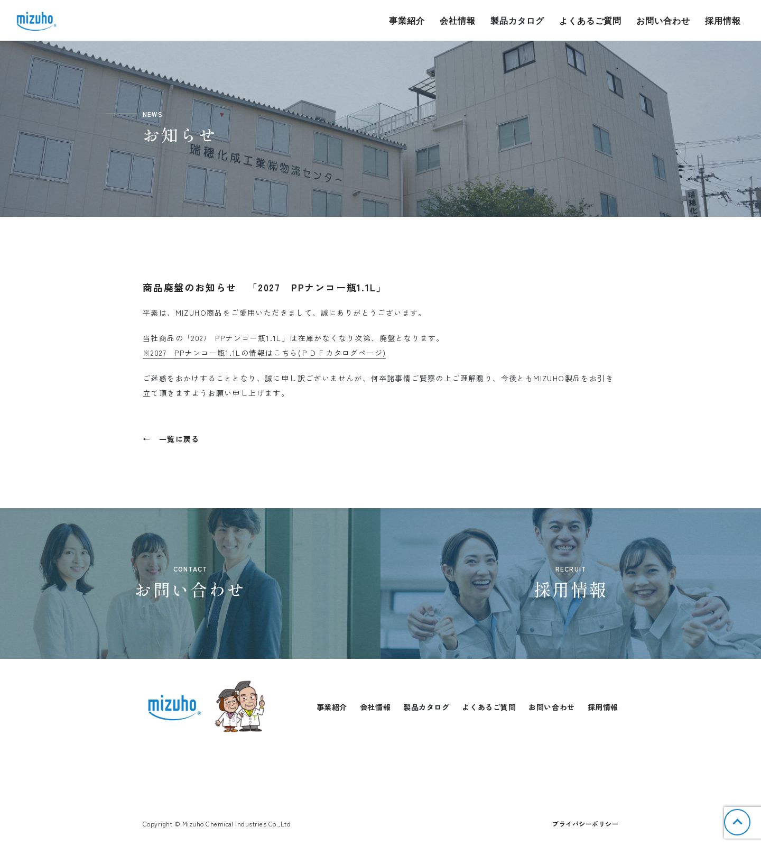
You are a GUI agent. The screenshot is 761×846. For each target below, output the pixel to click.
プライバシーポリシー (585, 823)
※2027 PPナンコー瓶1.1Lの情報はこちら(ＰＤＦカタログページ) (264, 352)
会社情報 (458, 20)
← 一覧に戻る (171, 439)
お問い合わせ (663, 20)
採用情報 (723, 20)
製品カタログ (517, 20)
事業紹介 (407, 20)
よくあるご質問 (590, 20)
